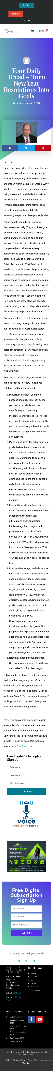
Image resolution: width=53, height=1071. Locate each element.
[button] (33, 31)
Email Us (17, 993)
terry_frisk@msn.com (22, 746)
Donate (16, 14)
